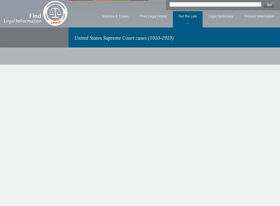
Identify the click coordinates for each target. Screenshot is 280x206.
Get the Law (188, 16)
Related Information (259, 16)
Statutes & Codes (115, 16)
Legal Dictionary (220, 16)
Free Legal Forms (153, 16)
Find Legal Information (34, 13)
